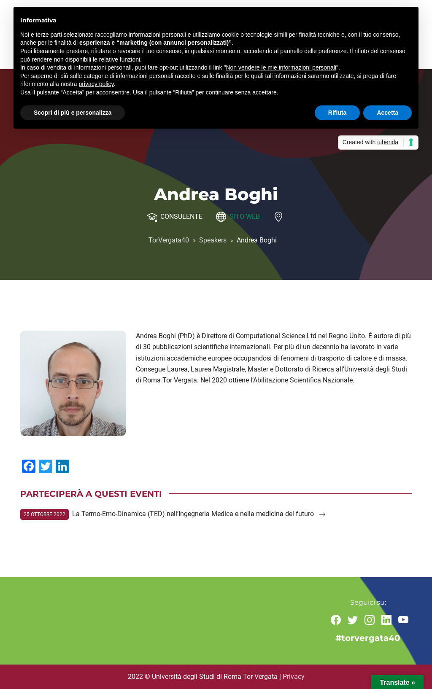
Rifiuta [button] (337, 112)
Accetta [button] (387, 112)
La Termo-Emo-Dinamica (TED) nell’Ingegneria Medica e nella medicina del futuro (199, 514)
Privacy (294, 677)
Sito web (245, 217)
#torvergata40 (367, 638)
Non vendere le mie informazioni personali (281, 67)
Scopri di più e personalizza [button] (72, 112)
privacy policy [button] (96, 84)
